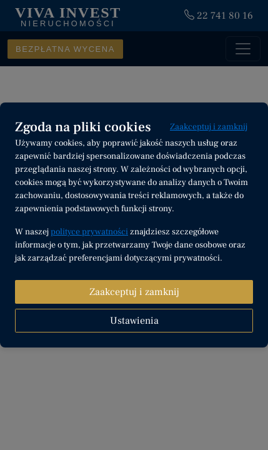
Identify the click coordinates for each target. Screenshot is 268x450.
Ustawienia (134, 320)
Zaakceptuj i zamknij (208, 126)
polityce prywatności (89, 232)
